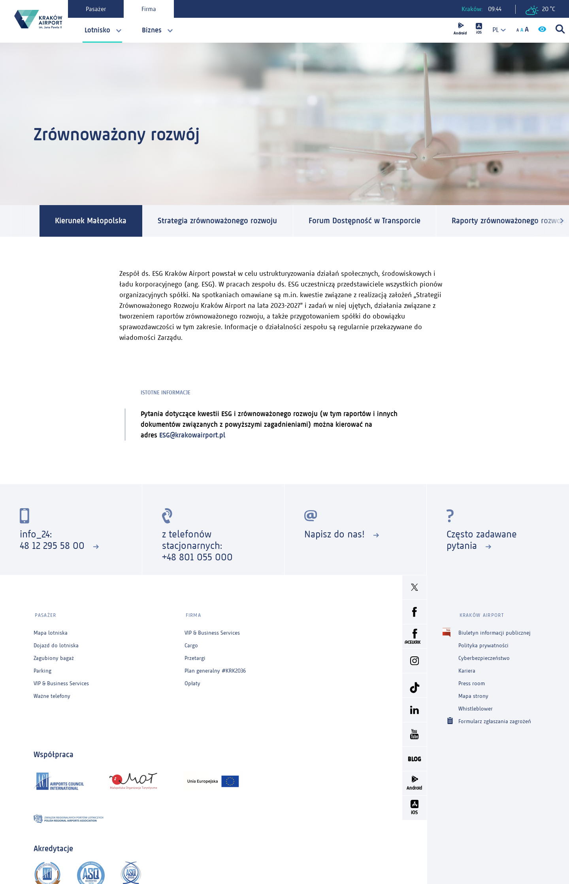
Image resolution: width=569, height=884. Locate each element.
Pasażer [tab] (97, 9)
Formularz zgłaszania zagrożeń (494, 719)
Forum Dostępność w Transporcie (366, 221)
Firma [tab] (149, 9)
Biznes (152, 30)
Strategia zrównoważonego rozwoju (218, 221)
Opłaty (192, 682)
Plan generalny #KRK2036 (215, 669)
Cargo (191, 644)
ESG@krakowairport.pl (192, 435)
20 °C (540, 10)
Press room (471, 682)
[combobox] (496, 30)
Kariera (466, 669)
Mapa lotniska (51, 631)
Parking (42, 669)
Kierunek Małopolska (91, 221)
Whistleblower (475, 707)
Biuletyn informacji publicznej (494, 631)
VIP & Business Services (61, 682)
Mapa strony (473, 694)
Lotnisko (97, 30)
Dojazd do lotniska (56, 644)
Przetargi (195, 656)
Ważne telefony (52, 694)
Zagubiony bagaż (54, 656)
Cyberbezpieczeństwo (484, 656)
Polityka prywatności (483, 644)
